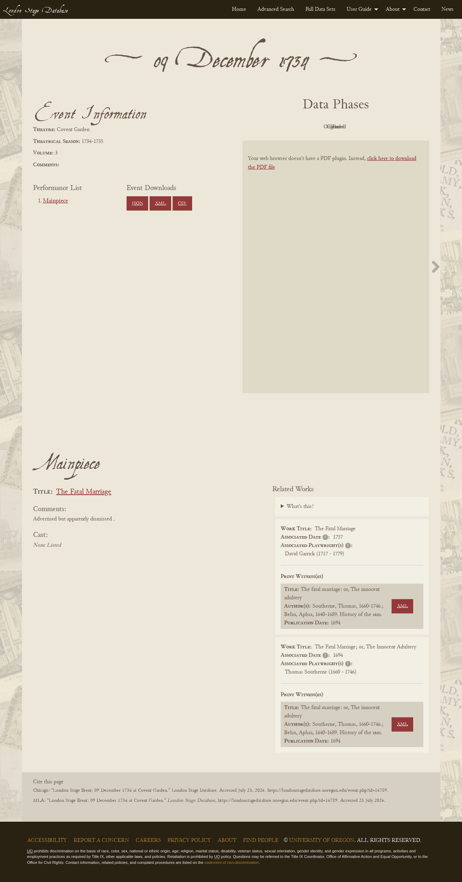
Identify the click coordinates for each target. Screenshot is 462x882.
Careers (148, 840)
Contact (422, 9)
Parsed (392, 127)
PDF (276, 127)
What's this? (300, 506)
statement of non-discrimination (232, 862)
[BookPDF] (335, 276)
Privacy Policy (189, 840)
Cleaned (353, 127)
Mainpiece (55, 201)
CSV (182, 203)
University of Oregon (321, 840)
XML (160, 203)
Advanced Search (275, 9)
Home (239, 9)
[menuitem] (239, 9)
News (447, 9)
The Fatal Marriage (83, 492)
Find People (261, 840)
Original (314, 127)
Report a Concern (101, 840)
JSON (137, 203)
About (393, 9)
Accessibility (47, 840)
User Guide (359, 9)
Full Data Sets (320, 9)
